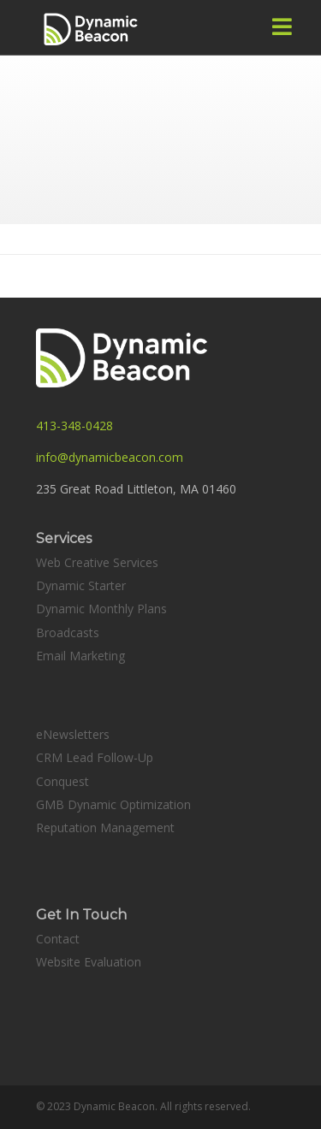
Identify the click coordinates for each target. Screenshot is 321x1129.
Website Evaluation (88, 962)
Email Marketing (80, 655)
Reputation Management (105, 827)
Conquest (62, 781)
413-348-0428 (74, 425)
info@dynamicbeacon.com (109, 457)
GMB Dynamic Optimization (113, 804)
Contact (58, 939)
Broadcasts (67, 632)
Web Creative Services (97, 562)
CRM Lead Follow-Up (94, 757)
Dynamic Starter (81, 585)
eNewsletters (73, 734)
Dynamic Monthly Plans (101, 608)
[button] (282, 26)
